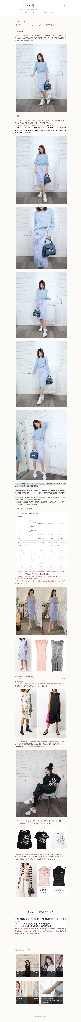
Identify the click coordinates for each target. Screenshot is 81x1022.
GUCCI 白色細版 (25, 128)
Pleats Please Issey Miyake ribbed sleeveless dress (36, 121)
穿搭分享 (22, 938)
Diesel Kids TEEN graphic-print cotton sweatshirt (36, 742)
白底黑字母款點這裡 (38, 746)
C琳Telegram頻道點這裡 (25, 929)
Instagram (20, 924)
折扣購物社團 (31, 919)
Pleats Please (26, 36)
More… (51, 12)
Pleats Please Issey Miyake (37, 484)
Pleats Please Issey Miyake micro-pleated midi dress (37, 581)
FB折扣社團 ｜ (24, 12)
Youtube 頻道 (21, 926)
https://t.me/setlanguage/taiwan (48, 931)
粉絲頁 (28, 924)
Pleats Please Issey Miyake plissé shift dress (34, 576)
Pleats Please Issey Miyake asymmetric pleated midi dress (39, 683)
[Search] (65, 5)
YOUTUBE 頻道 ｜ (43, 12)
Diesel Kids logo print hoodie (28, 821)
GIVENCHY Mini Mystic (28, 125)
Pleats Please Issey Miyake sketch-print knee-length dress (39, 679)
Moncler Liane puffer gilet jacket (29, 854)
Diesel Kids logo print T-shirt (28, 823)
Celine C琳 (27, 5)
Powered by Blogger (40, 1016)
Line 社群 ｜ (33, 12)
